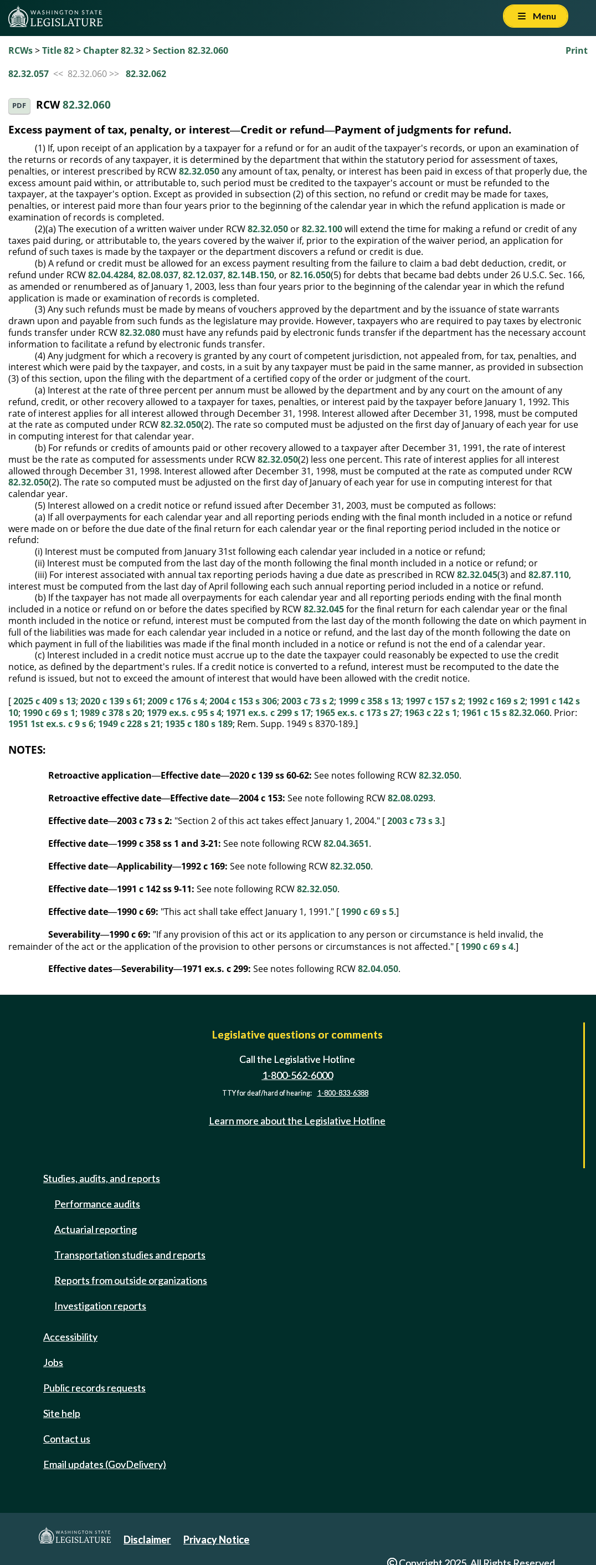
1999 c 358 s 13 (369, 701)
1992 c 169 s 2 (496, 701)
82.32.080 (140, 332)
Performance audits (97, 1204)
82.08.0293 (410, 798)
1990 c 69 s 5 (367, 912)
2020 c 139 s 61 (111, 701)
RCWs (20, 50)
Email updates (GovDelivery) (104, 1464)
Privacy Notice (216, 1539)
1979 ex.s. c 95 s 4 (184, 713)
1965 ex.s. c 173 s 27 (357, 713)
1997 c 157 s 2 (434, 701)
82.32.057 (28, 74)
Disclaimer (147, 1539)
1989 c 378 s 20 (111, 713)
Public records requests (94, 1388)
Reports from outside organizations (130, 1280)
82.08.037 (158, 275)
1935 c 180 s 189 (199, 724)
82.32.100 (322, 229)
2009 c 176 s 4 (176, 701)
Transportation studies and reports (129, 1255)
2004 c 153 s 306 (243, 701)
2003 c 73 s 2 (307, 701)
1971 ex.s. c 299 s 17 (268, 713)
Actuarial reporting (95, 1229)
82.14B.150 (251, 275)
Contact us (66, 1439)
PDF (19, 105)
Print (577, 50)
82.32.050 (199, 171)
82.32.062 (146, 74)
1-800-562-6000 (297, 1075)
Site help (61, 1413)
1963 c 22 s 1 (430, 713)
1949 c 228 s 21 (129, 724)
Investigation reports (100, 1306)
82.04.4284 (110, 275)
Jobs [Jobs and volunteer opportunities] (53, 1362)
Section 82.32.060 (190, 50)
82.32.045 (477, 575)
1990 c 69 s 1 (49, 713)
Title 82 (58, 50)
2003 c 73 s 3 (413, 821)
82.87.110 (548, 575)
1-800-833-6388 (342, 1093)
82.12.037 (203, 275)
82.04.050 (378, 969)
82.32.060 (87, 105)
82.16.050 (310, 275)
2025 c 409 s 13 (44, 701)
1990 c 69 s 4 (487, 946)
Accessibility (70, 1337)
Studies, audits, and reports (101, 1178)
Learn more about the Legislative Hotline (297, 1120)
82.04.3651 (346, 843)
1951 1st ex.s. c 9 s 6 (51, 724)
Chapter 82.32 (113, 50)
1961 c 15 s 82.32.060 (505, 713)
